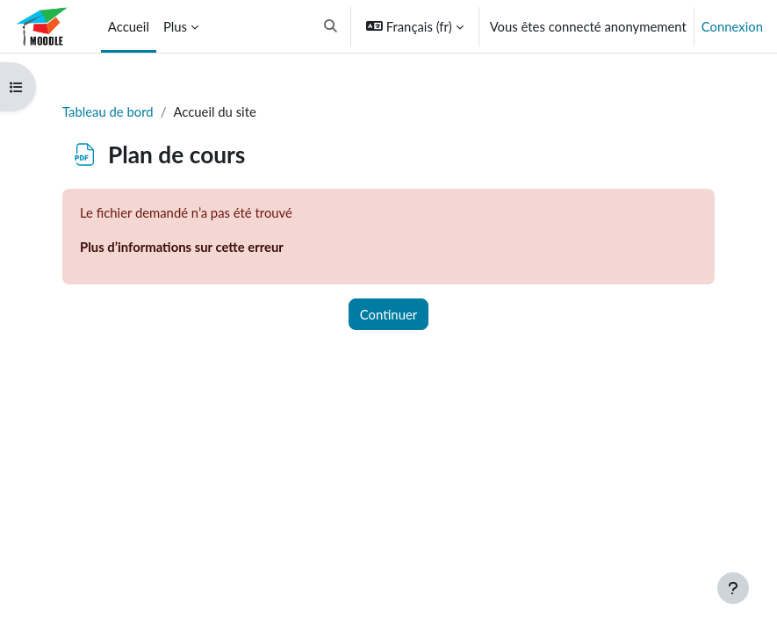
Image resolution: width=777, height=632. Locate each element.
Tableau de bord (108, 111)
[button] (331, 26)
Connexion (732, 26)
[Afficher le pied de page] (733, 588)
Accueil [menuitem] (128, 26)
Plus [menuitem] (175, 26)
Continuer (388, 314)
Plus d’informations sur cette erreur (182, 247)
